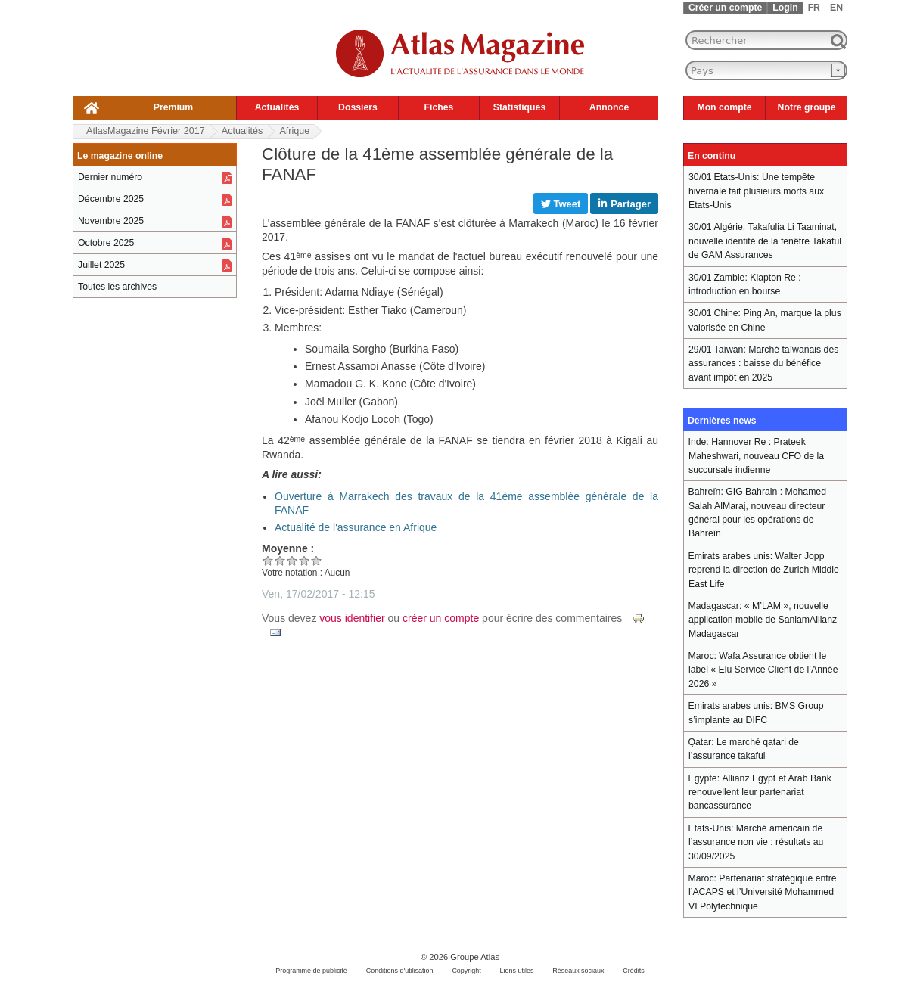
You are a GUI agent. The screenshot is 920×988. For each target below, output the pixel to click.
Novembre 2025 (111, 221)
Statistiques (519, 107)
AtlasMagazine (145, 131)
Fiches (439, 107)
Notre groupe (807, 107)
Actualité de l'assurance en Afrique (356, 527)
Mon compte (724, 107)
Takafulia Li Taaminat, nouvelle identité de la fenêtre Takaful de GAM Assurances (764, 241)
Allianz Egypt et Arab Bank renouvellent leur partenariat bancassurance (759, 792)
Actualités (277, 107)
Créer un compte (725, 7)
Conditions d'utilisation (400, 970)
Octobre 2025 (106, 243)
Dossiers (358, 107)
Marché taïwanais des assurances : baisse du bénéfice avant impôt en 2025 (763, 363)
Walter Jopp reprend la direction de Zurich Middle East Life (763, 570)
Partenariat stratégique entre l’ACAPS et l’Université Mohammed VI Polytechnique (762, 892)
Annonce (609, 107)
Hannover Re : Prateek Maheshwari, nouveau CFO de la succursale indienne (756, 456)
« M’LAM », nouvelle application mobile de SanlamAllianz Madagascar (762, 620)
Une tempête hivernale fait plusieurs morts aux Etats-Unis (756, 191)
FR (814, 7)
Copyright (466, 970)
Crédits (633, 970)
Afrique (294, 131)
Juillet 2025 (101, 264)
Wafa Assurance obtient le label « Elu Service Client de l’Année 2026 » (763, 670)
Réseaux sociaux (578, 970)
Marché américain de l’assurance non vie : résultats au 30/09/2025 (755, 842)
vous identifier (351, 618)
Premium (173, 107)
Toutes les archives (117, 286)
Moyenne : (288, 548)
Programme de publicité (311, 970)
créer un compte (440, 618)
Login (784, 7)
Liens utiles (517, 970)
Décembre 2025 (111, 199)
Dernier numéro (110, 177)
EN (836, 7)
